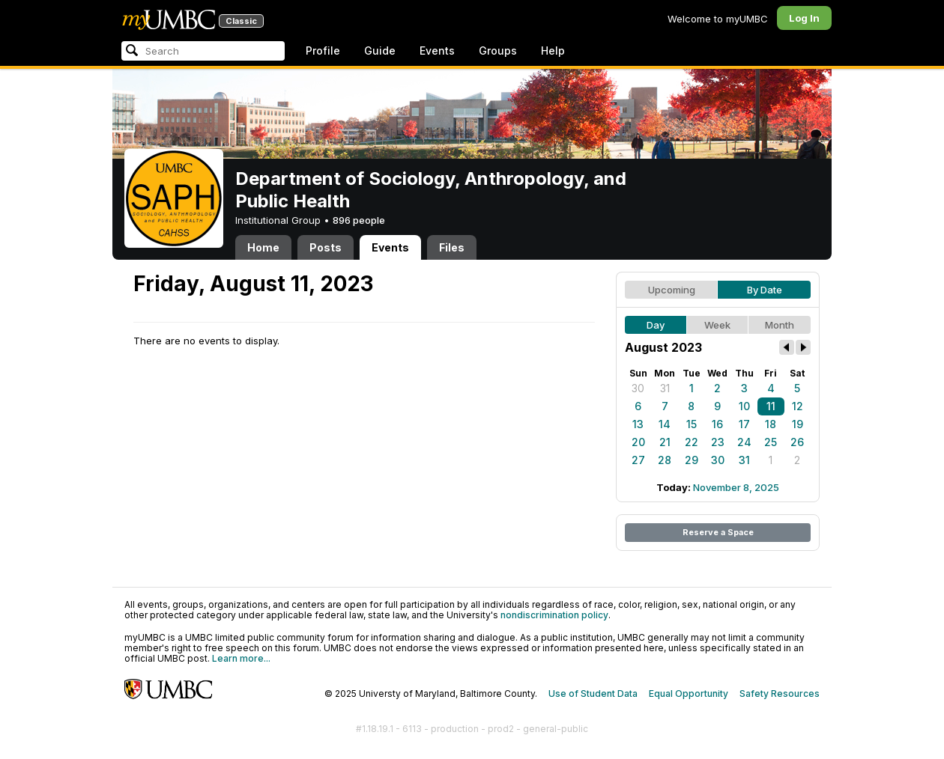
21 (665, 442)
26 (797, 442)
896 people (359, 220)
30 (638, 388)
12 (797, 406)
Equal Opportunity (688, 693)
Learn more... (241, 658)
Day (656, 325)
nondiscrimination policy (554, 615)
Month (779, 325)
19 (797, 424)
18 (770, 424)
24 (744, 442)
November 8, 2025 (736, 487)
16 (717, 424)
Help (553, 50)
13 (638, 424)
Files (452, 247)
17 (744, 424)
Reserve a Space (718, 532)
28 (664, 460)
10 (744, 406)
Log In (804, 18)
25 (770, 442)
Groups (498, 50)
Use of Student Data (593, 693)
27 (638, 460)
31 (665, 388)
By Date (764, 290)
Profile (323, 50)
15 (691, 424)
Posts (325, 247)
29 (691, 460)
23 (717, 442)
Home (263, 247)
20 (638, 442)
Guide (380, 50)
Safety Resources (779, 693)
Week (717, 325)
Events (437, 50)
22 (691, 442)
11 (770, 406)
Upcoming (671, 290)
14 (665, 424)
